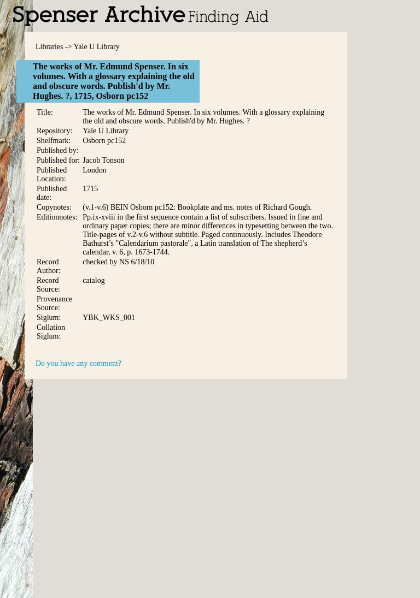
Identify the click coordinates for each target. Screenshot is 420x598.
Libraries (49, 47)
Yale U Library (97, 47)
